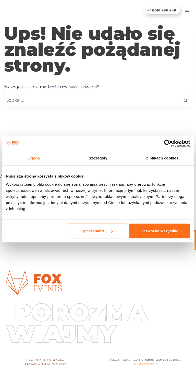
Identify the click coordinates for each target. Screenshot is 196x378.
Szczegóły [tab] (98, 158)
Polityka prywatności (45, 359)
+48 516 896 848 (161, 10)
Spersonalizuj (97, 230)
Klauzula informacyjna (45, 364)
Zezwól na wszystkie (159, 230)
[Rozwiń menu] (187, 10)
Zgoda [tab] (34, 158)
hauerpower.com (145, 364)
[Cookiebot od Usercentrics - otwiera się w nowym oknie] (167, 143)
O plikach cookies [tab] (161, 158)
